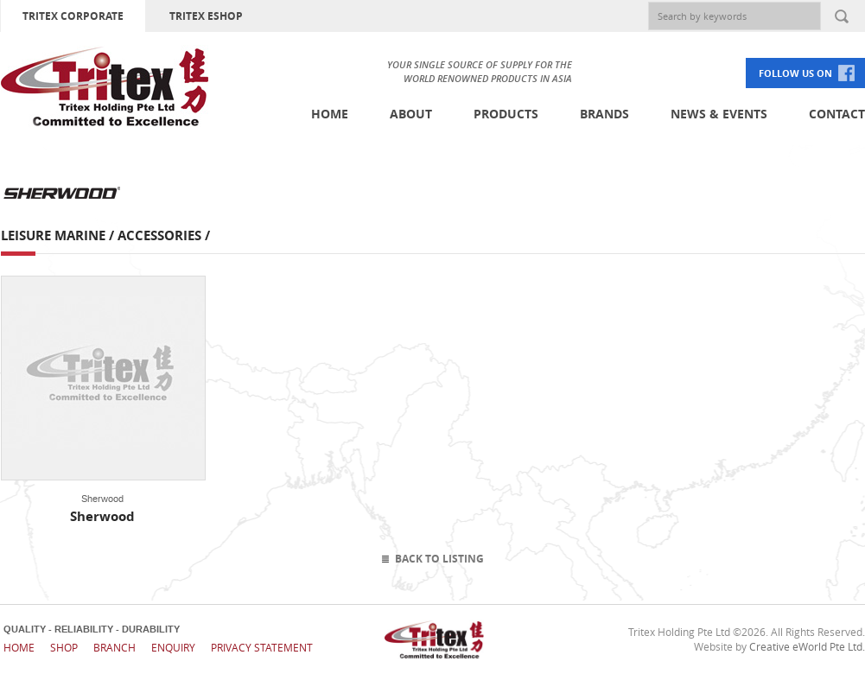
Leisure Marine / (59, 235)
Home (329, 113)
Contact (837, 113)
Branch (114, 647)
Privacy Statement (262, 647)
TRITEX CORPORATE (73, 16)
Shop (64, 647)
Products (506, 113)
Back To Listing (439, 558)
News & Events (719, 113)
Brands (604, 113)
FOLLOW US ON (795, 73)
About (411, 113)
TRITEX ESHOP (206, 16)
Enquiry (173, 647)
